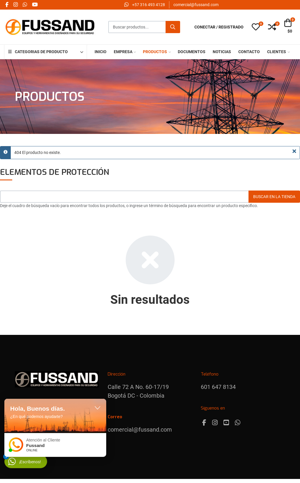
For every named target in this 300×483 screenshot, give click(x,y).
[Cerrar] (294, 151)
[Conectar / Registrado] (219, 27)
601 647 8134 (218, 386)
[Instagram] (215, 423)
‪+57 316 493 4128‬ (148, 4)
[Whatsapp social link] (25, 5)
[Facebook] (204, 423)
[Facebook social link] (6, 5)
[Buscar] (173, 27)
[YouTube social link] (35, 5)
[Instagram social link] (15, 5)
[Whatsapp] (237, 423)
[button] (256, 27)
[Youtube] (226, 423)
